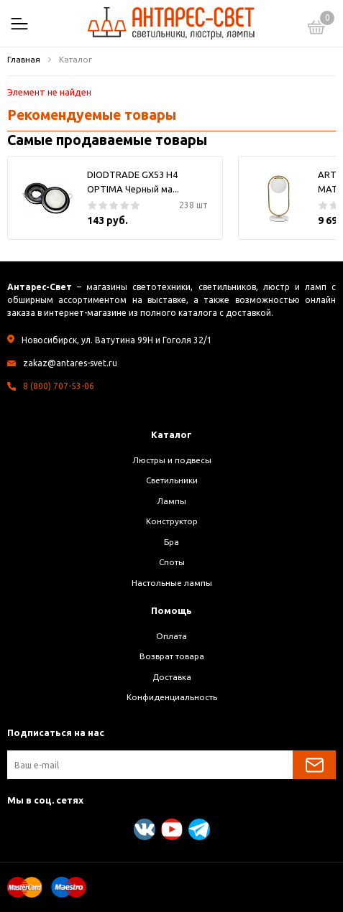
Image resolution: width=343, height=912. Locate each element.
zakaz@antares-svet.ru (70, 363)
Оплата (171, 636)
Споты (172, 562)
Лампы (171, 501)
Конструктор (172, 521)
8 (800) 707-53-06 (58, 386)
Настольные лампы (172, 582)
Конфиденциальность (172, 697)
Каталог (171, 434)
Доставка (171, 676)
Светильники (172, 480)
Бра (171, 541)
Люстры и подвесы (171, 460)
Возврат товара (172, 656)
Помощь (171, 610)
